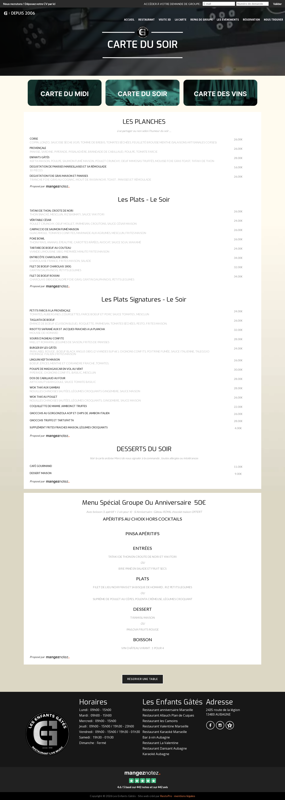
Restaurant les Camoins (160, 721)
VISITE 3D (165, 19)
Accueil (129, 19)
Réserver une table (142, 679)
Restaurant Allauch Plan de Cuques (168, 715)
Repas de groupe (201, 19)
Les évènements (228, 19)
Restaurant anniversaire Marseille (167, 710)
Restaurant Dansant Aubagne (164, 748)
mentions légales (184, 796)
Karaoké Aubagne (155, 754)
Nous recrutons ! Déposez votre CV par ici (29, 4)
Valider (277, 4)
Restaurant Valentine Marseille (165, 726)
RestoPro (166, 796)
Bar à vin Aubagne (156, 737)
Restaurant (146, 19)
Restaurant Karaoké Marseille (164, 732)
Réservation (251, 19)
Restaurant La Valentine (160, 743)
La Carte (180, 19)
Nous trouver (273, 19)
